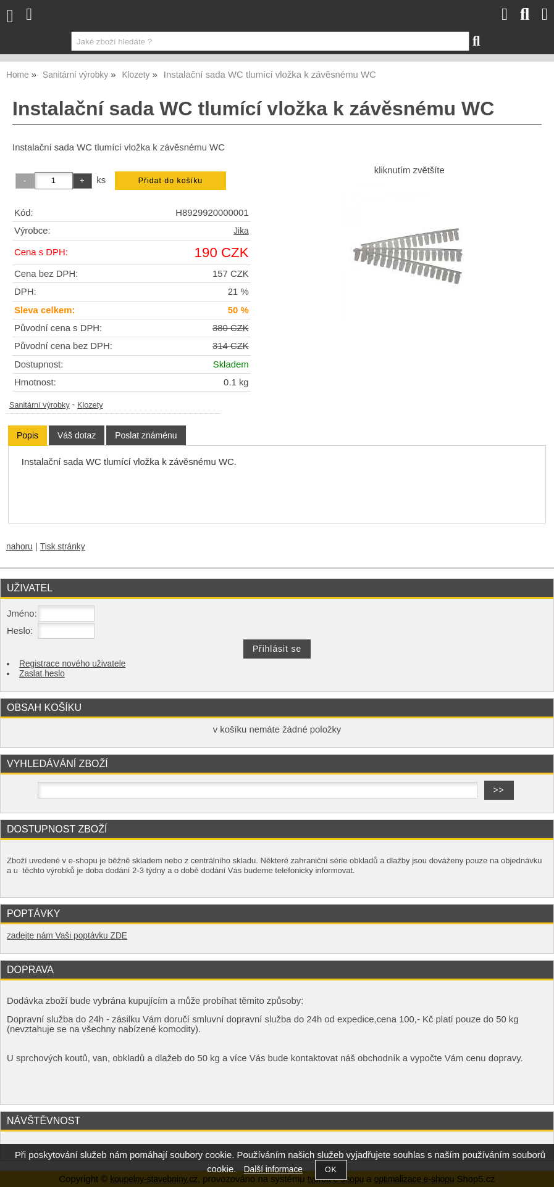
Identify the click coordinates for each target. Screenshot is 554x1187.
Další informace (273, 1169)
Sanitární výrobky (39, 405)
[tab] (27, 435)
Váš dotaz (76, 435)
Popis (27, 435)
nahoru (19, 546)
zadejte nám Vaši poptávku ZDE (67, 935)
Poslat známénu (146, 435)
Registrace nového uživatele (72, 663)
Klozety (90, 405)
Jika (240, 231)
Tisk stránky (62, 546)
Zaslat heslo (42, 673)
